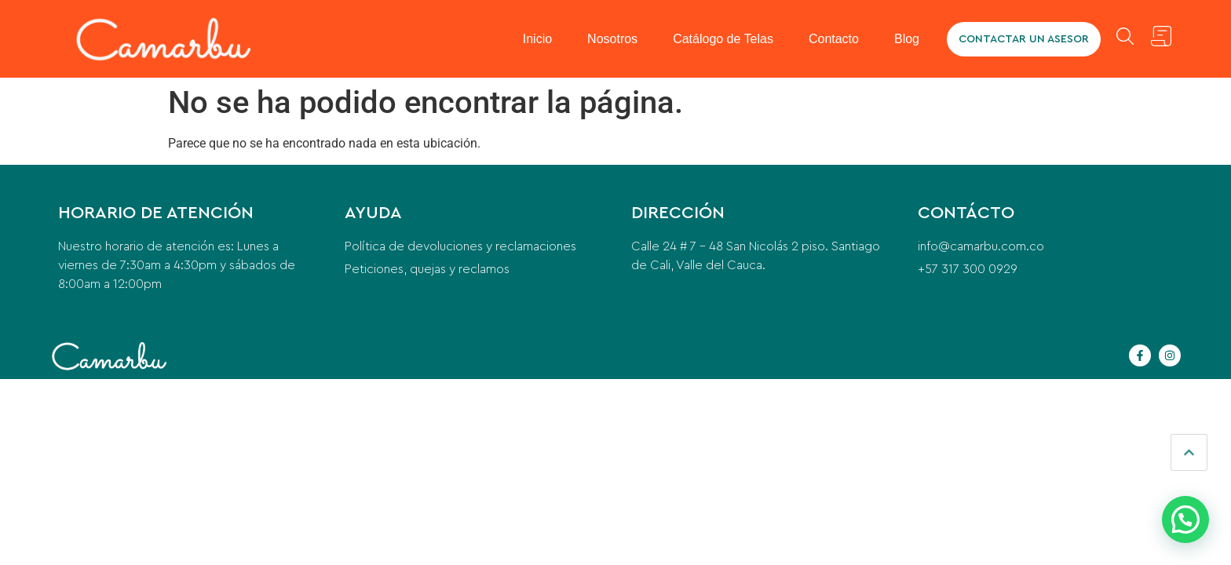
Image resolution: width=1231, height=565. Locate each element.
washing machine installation (371, 303)
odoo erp (931, 303)
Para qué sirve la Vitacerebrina (135, 318)
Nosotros (612, 39)
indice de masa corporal (523, 303)
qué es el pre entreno (494, 303)
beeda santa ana (649, 310)
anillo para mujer (104, 318)
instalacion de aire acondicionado (696, 310)
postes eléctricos (470, 303)
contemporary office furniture (440, 303)
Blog (906, 39)
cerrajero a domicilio (79, 318)
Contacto (834, 39)
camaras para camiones (984, 303)
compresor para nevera (169, 318)
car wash (416, 303)
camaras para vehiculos (952, 303)
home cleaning (401, 303)
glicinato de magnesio (199, 318)
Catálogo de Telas (723, 39)
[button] (1185, 519)
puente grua (667, 310)
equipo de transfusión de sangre (1020, 303)
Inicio (537, 39)
